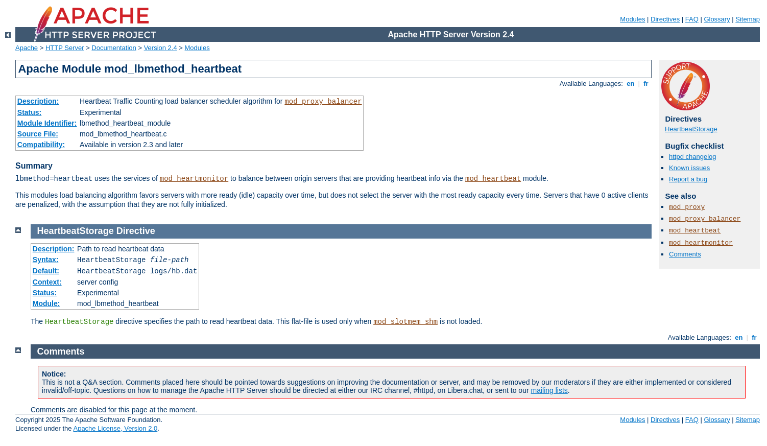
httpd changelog (692, 156)
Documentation (113, 48)
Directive (135, 231)
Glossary (717, 19)
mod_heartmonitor (194, 179)
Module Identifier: (47, 123)
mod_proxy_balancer (323, 102)
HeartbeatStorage (691, 129)
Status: (29, 112)
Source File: (37, 134)
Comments (685, 254)
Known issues (689, 168)
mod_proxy (687, 207)
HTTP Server (64, 48)
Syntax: (46, 259)
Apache (26, 48)
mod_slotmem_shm (405, 322)
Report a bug (688, 179)
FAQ (692, 19)
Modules (632, 19)
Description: (38, 101)
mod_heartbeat (493, 179)
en (630, 83)
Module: (46, 303)
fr (646, 83)
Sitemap (747, 19)
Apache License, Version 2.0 (115, 428)
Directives (665, 19)
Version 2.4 (160, 48)
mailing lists (549, 390)
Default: (46, 271)
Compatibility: (41, 144)
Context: (47, 282)
